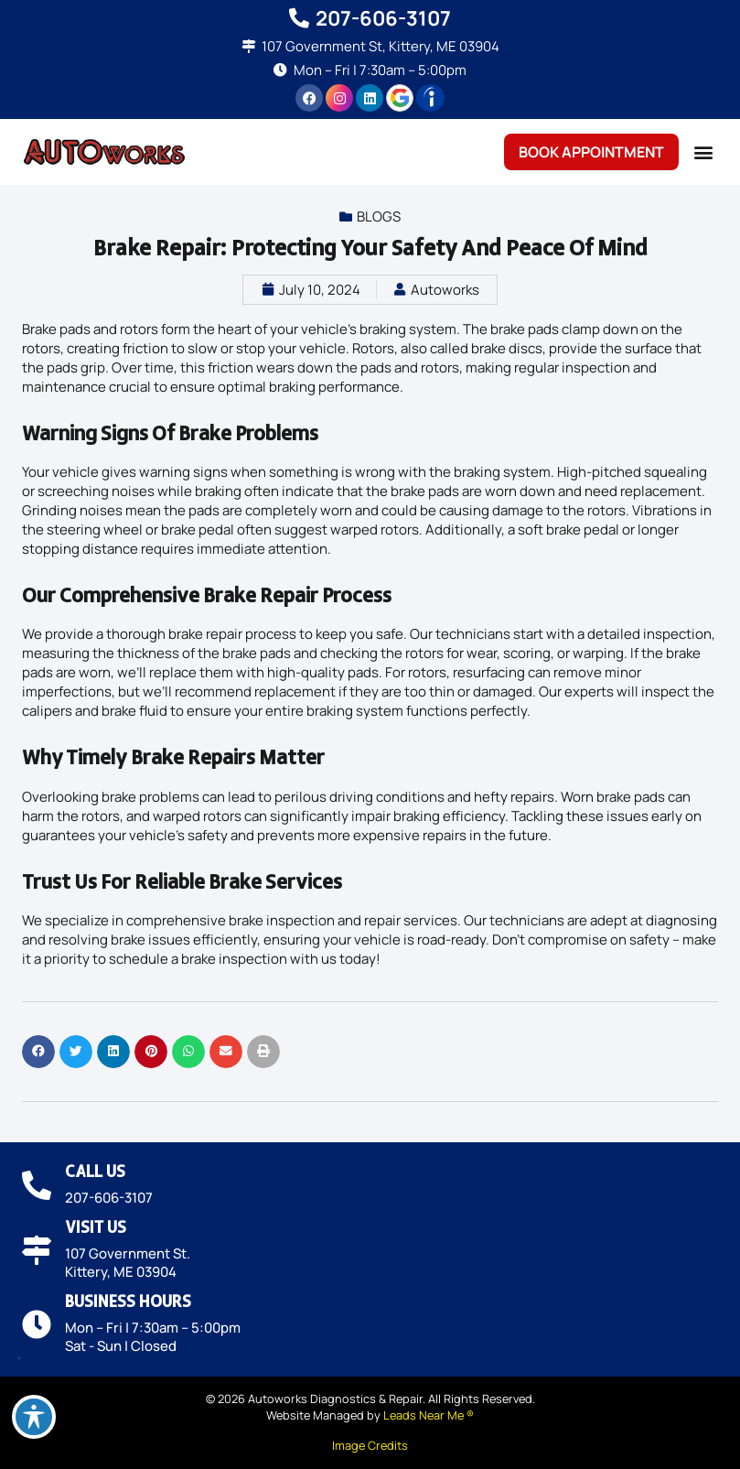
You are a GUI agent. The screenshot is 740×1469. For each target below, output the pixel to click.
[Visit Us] (36, 1250)
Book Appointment (591, 152)
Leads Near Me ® (428, 1415)
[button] (703, 152)
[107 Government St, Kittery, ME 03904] (248, 46)
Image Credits (370, 1445)
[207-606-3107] (299, 18)
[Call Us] (36, 1185)
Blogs (379, 216)
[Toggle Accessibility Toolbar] (34, 1417)
